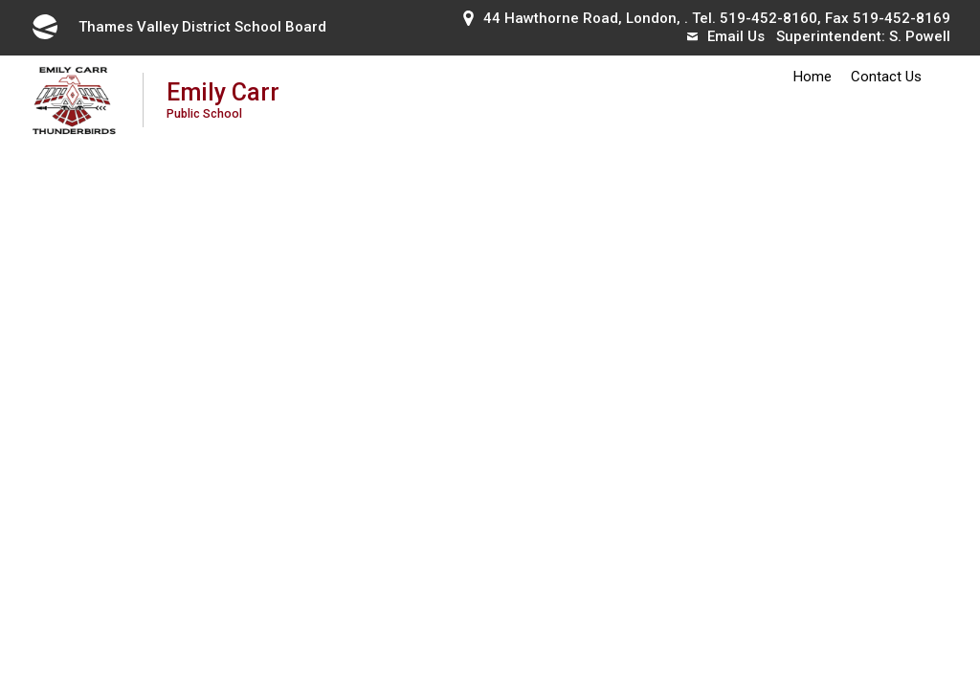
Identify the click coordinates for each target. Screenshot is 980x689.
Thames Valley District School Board (178, 26)
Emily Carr (223, 99)
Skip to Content (0, 0)
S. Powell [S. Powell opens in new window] (919, 36)
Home (812, 76)
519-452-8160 (768, 18)
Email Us (726, 36)
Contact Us (886, 76)
